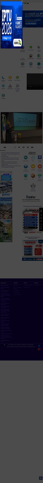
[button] (22, 2)
